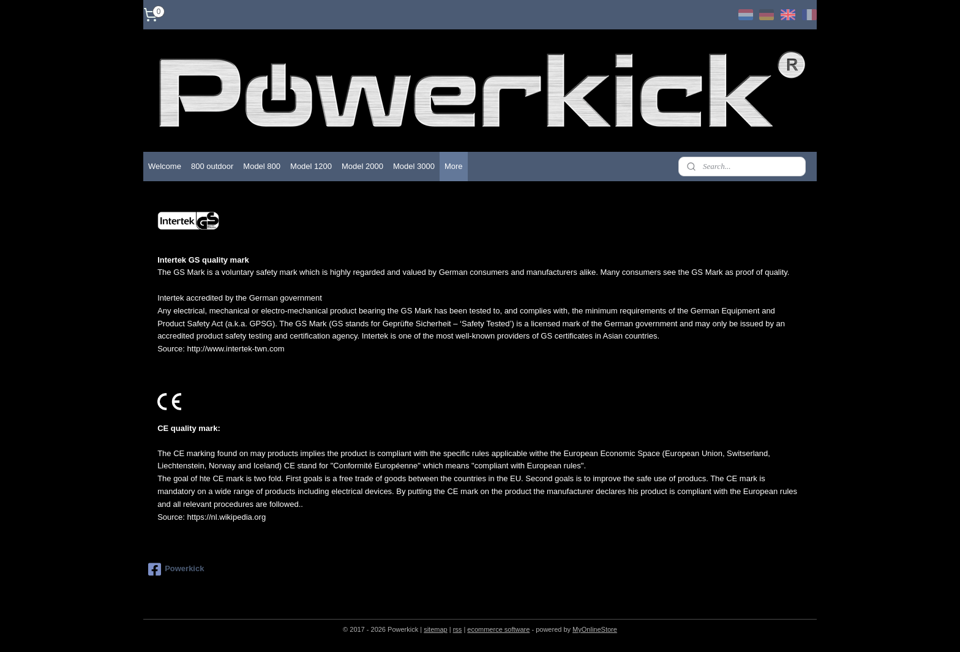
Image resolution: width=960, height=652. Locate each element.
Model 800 (261, 166)
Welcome (164, 166)
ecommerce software (498, 629)
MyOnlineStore (594, 629)
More (453, 166)
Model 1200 (311, 166)
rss (457, 629)
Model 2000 (362, 166)
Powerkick (176, 569)
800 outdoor (212, 166)
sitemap (436, 629)
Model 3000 (414, 166)
